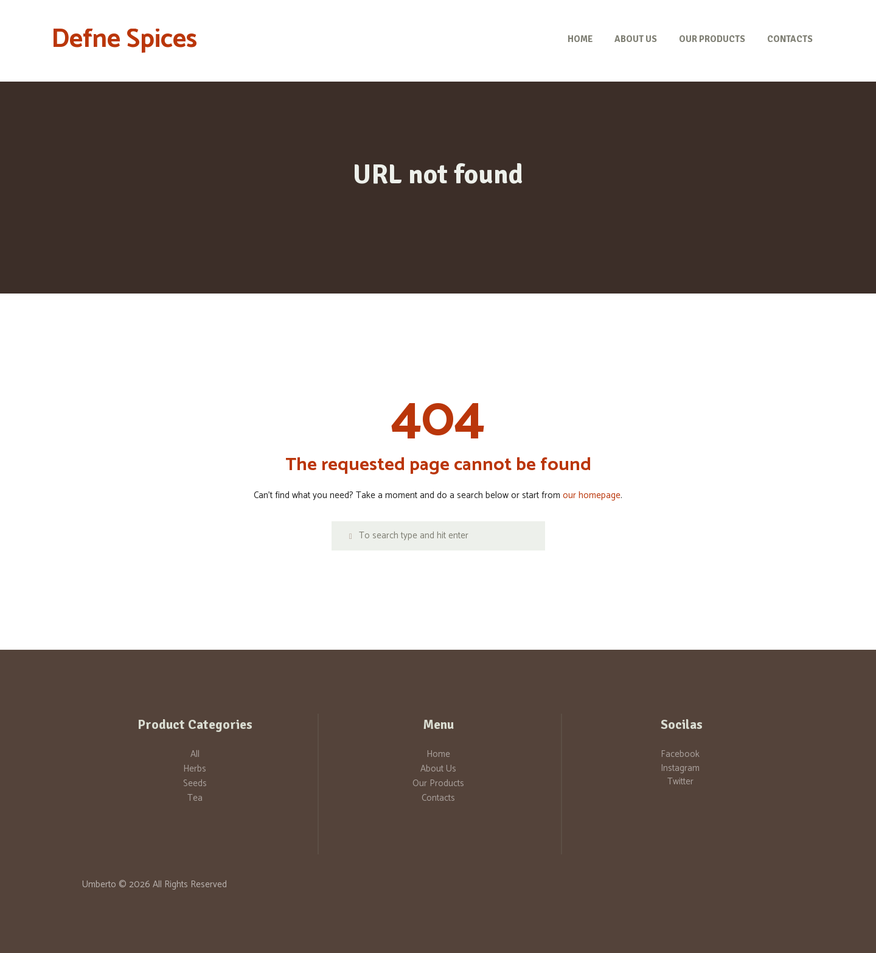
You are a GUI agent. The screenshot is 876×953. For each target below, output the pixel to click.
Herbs (194, 768)
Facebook (680, 754)
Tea (195, 798)
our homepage (591, 495)
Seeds (195, 783)
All (195, 754)
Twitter (680, 781)
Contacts (438, 798)
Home (438, 754)
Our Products (438, 783)
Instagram (680, 768)
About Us (438, 768)
